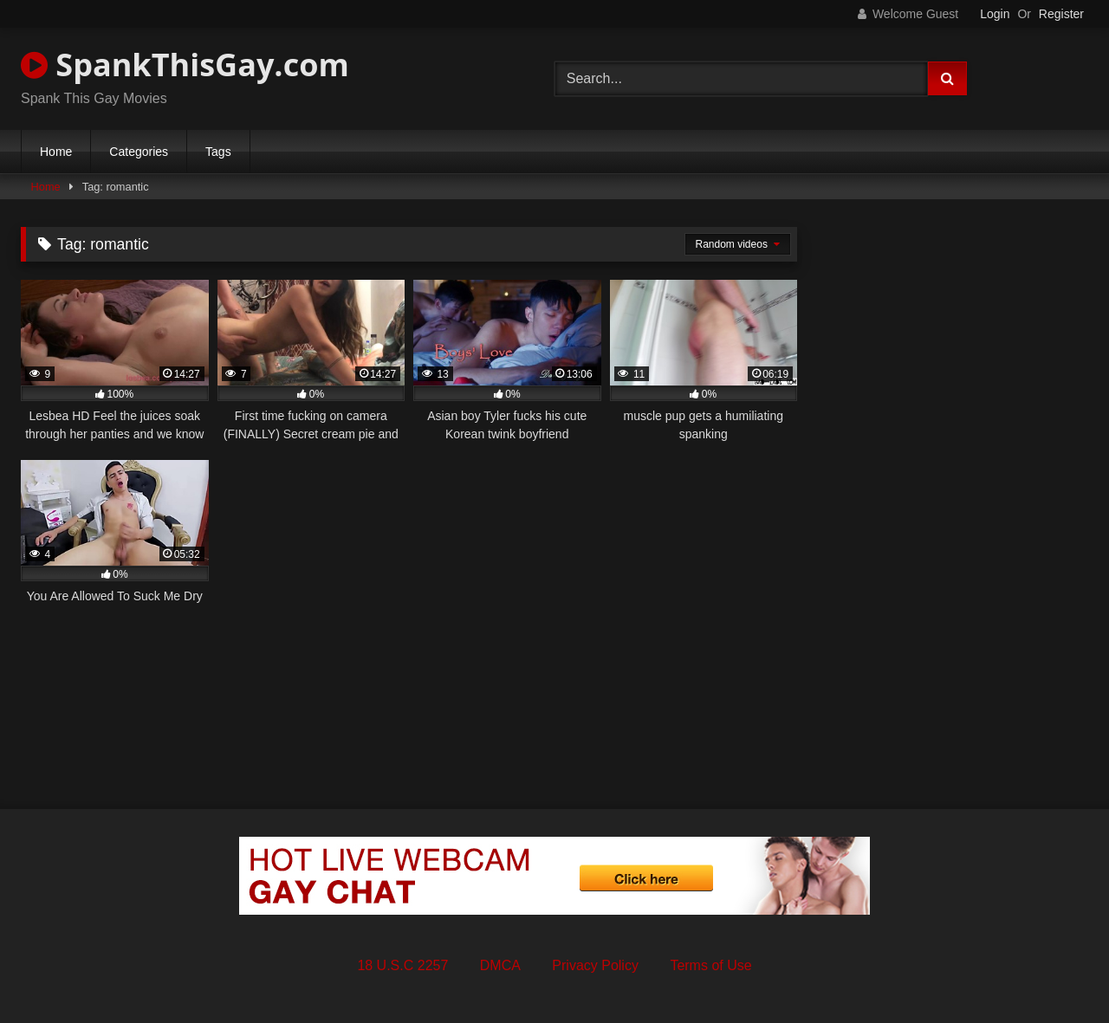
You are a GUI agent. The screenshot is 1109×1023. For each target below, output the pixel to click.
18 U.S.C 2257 (402, 965)
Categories (138, 152)
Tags (218, 152)
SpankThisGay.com (185, 64)
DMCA (500, 965)
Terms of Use (710, 965)
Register (1061, 14)
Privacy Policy (595, 965)
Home (56, 152)
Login (994, 14)
